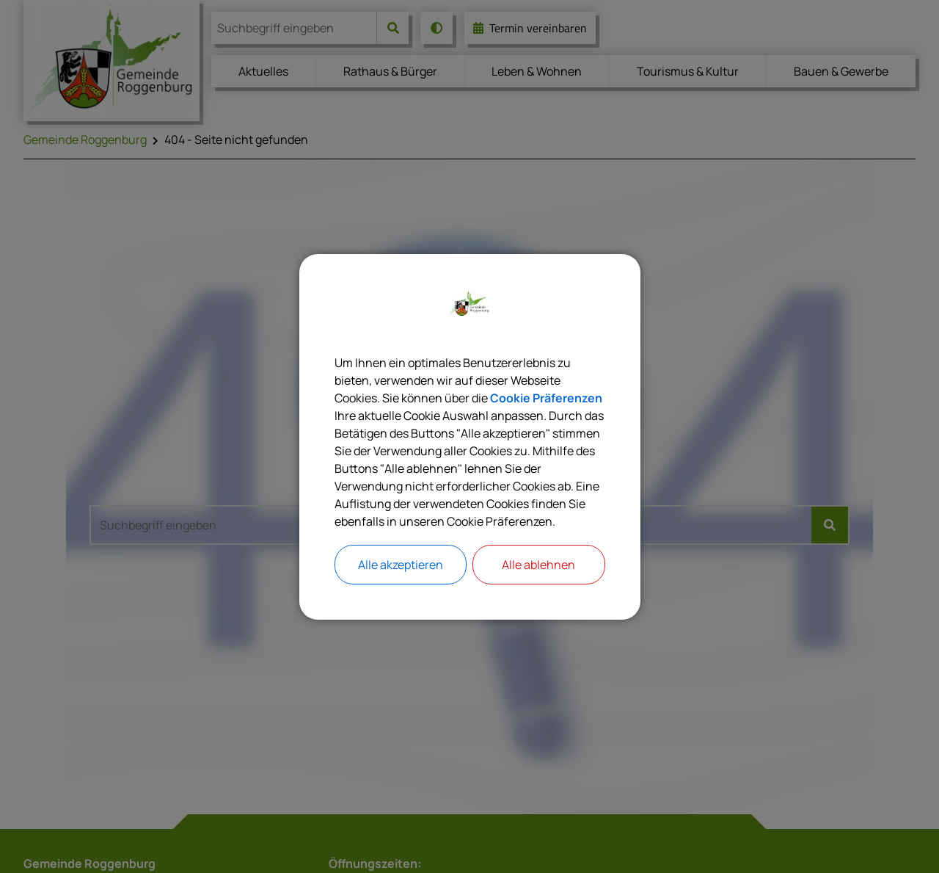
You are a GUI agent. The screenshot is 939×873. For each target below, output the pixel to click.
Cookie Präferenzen (546, 398)
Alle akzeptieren (400, 565)
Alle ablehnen (538, 565)
